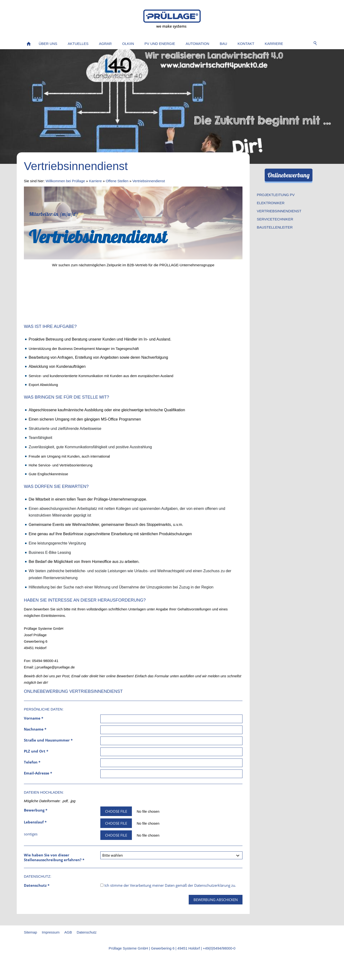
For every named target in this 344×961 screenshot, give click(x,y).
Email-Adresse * (38, 773)
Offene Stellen (117, 181)
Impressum (50, 932)
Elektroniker (271, 203)
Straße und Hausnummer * (48, 740)
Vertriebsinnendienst (148, 181)
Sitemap (30, 932)
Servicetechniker (275, 219)
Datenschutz (87, 932)
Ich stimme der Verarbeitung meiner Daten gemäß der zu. (168, 885)
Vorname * (33, 718)
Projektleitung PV (276, 195)
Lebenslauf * (35, 822)
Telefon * (32, 762)
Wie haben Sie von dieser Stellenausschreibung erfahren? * (54, 857)
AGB (68, 932)
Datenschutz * (36, 885)
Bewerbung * (35, 810)
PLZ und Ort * (36, 751)
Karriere (95, 181)
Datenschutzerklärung (212, 885)
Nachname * (35, 729)
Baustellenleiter (275, 227)
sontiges (31, 834)
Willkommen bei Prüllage (65, 181)
